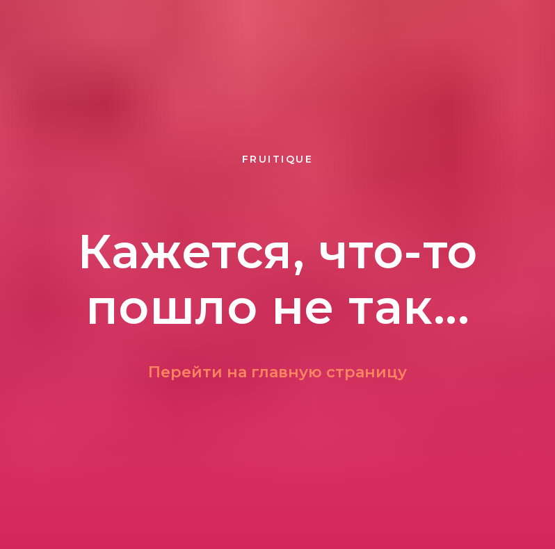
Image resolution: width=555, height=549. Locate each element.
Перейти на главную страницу (277, 372)
